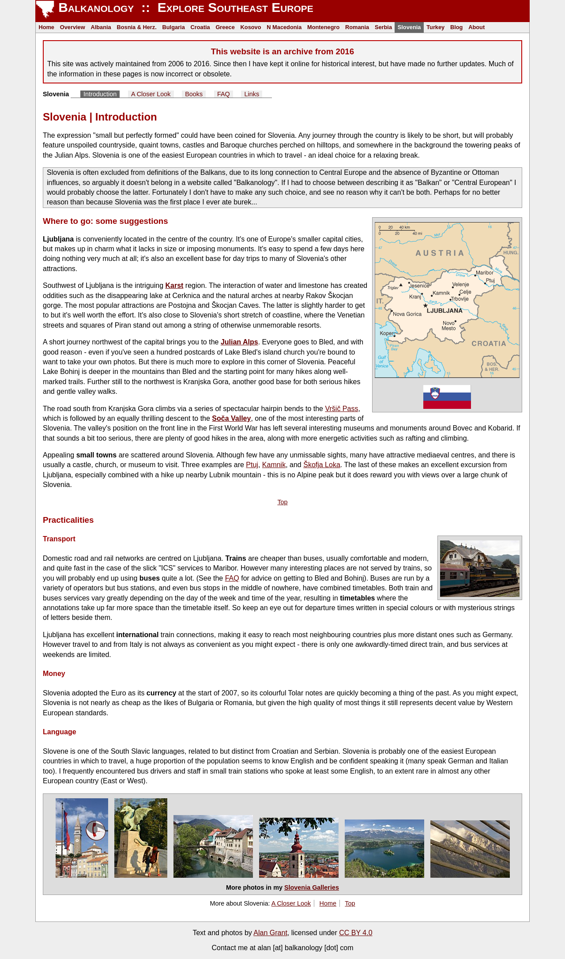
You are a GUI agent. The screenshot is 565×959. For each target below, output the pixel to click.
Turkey (435, 27)
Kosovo (251, 27)
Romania (357, 27)
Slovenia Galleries (311, 887)
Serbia (383, 27)
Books (194, 94)
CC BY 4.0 (355, 932)
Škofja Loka (321, 464)
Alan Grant (270, 932)
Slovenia (409, 27)
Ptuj (252, 464)
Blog (456, 27)
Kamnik (274, 464)
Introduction (100, 94)
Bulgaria (173, 27)
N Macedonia (284, 27)
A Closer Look (151, 94)
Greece (224, 27)
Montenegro (323, 27)
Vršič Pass (341, 408)
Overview (72, 27)
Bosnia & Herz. (136, 27)
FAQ (223, 94)
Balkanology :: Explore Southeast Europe (184, 7)
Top (282, 502)
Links (252, 94)
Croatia (200, 27)
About (476, 27)
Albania (100, 27)
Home (46, 27)
